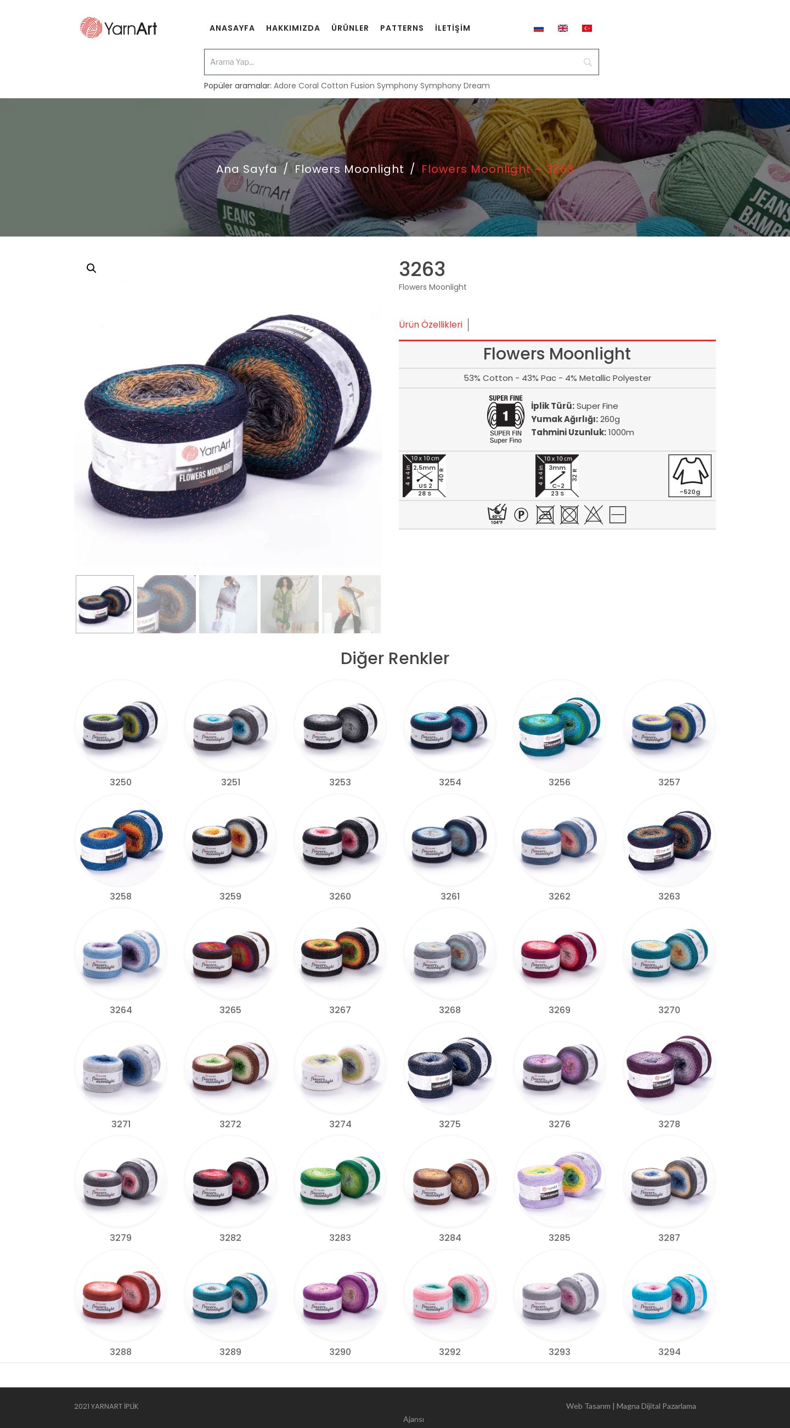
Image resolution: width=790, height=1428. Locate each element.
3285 (560, 1238)
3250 (121, 782)
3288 (121, 1352)
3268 (450, 1010)
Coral (308, 77)
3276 (560, 1124)
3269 (560, 1010)
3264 (121, 1010)
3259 (230, 896)
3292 (450, 1352)
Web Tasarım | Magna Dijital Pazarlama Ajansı (549, 1408)
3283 (340, 1238)
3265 (230, 1010)
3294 (669, 1352)
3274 (340, 1124)
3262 (560, 896)
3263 (669, 896)
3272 (230, 1124)
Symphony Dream (455, 77)
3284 (450, 1238)
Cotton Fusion (348, 77)
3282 (230, 1238)
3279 (121, 1238)
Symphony (397, 77)
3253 (340, 782)
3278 (669, 1124)
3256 (560, 782)
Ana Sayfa (247, 169)
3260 (340, 896)
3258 (121, 896)
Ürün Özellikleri (430, 324)
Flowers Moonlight (349, 169)
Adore (285, 77)
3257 (669, 782)
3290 (340, 1352)
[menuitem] (232, 27)
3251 (230, 782)
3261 (450, 896)
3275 (450, 1124)
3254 (450, 782)
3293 (560, 1352)
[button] (91, 268)
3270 (669, 1010)
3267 (340, 1010)
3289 (230, 1352)
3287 (669, 1238)
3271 (121, 1124)
